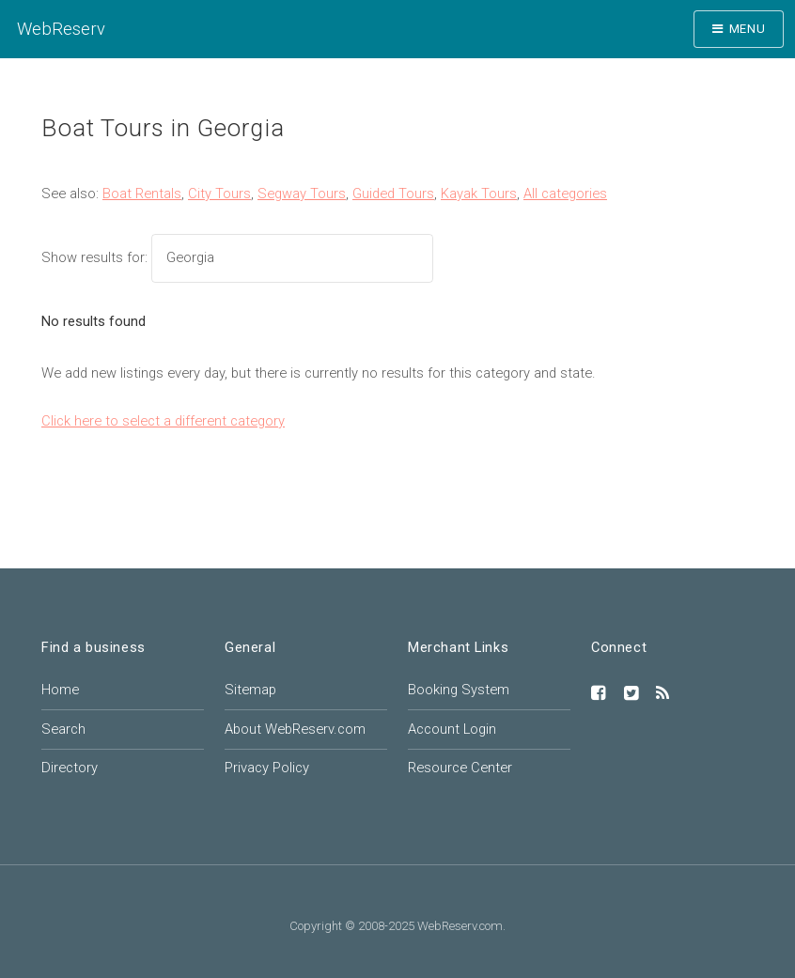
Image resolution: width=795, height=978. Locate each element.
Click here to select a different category (163, 420)
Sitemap (250, 689)
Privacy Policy (267, 767)
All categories (565, 193)
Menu (747, 29)
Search (63, 729)
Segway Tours (301, 193)
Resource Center (460, 767)
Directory (69, 767)
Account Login (452, 729)
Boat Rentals (141, 193)
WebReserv (61, 29)
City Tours (219, 193)
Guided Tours (393, 193)
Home (60, 689)
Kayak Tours (479, 193)
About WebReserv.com (295, 729)
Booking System (458, 689)
